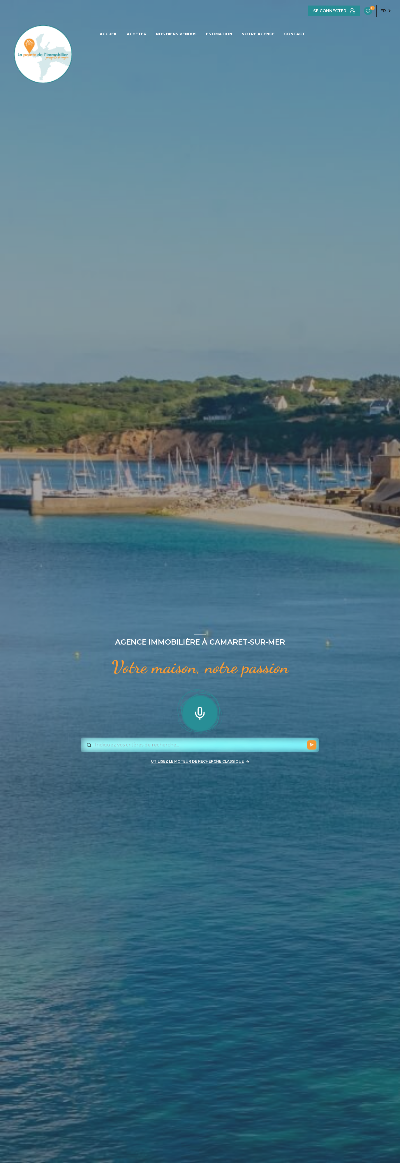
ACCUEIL (108, 34)
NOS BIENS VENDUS (176, 34)
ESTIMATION (219, 34)
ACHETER (137, 34)
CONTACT (294, 34)
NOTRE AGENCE (258, 34)
